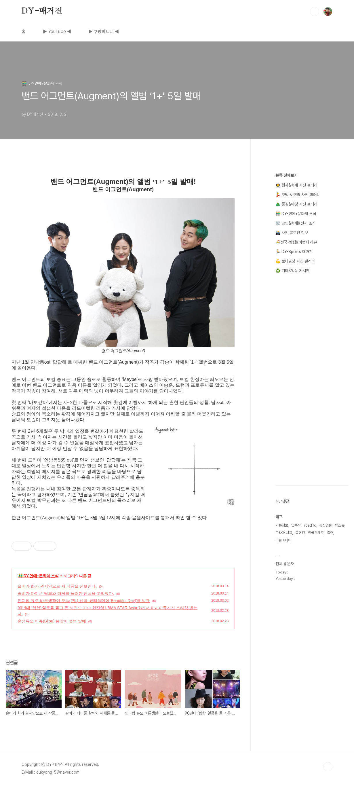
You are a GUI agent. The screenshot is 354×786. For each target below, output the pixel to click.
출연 (330, 533)
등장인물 (325, 525)
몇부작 (296, 525)
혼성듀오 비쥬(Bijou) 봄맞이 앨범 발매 (52, 621)
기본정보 (281, 525)
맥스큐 (340, 525)
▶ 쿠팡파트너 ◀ (103, 31)
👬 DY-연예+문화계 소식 (38, 576)
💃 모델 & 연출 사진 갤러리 (297, 194)
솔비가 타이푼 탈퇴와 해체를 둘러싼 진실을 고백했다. (66, 593)
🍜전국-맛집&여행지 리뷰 (296, 242)
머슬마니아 (283, 540)
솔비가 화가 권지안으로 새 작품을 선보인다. (57, 586)
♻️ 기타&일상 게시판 (292, 270)
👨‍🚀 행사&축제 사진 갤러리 (296, 185)
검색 (314, 11)
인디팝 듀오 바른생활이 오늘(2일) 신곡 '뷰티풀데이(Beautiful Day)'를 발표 (84, 600)
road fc (310, 525)
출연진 (300, 533)
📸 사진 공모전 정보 (291, 232)
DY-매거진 (42, 11)
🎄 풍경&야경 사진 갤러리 (296, 204)
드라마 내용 (283, 533)
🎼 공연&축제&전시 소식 (295, 223)
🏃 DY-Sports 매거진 (294, 251)
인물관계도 (316, 533)
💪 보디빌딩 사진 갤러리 (295, 261)
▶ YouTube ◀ (57, 31)
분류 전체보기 (286, 175)
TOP (327, 766)
